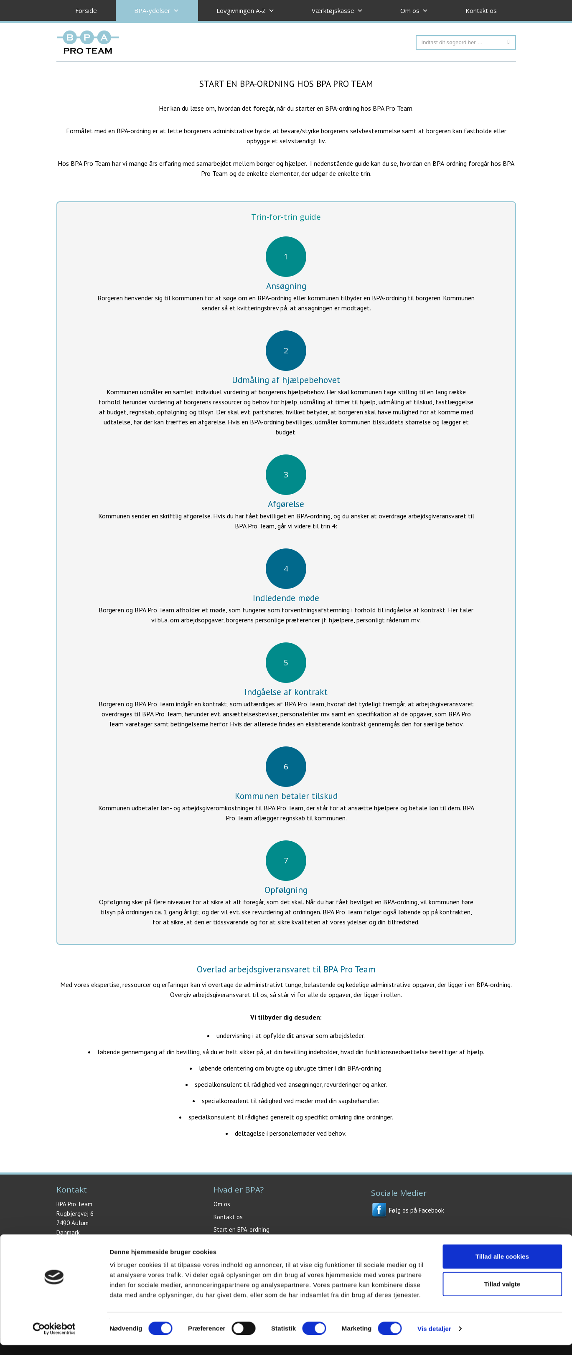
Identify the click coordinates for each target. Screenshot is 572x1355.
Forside (86, 10)
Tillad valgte (502, 1293)
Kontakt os (481, 10)
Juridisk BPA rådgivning (243, 1242)
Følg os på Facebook (407, 1210)
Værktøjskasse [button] (337, 10)
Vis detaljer (434, 1338)
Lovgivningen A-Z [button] (245, 10)
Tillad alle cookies (502, 1266)
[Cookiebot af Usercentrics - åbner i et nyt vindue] (54, 1338)
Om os (222, 1204)
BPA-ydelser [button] (156, 10)
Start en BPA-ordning (241, 1229)
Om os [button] (414, 10)
